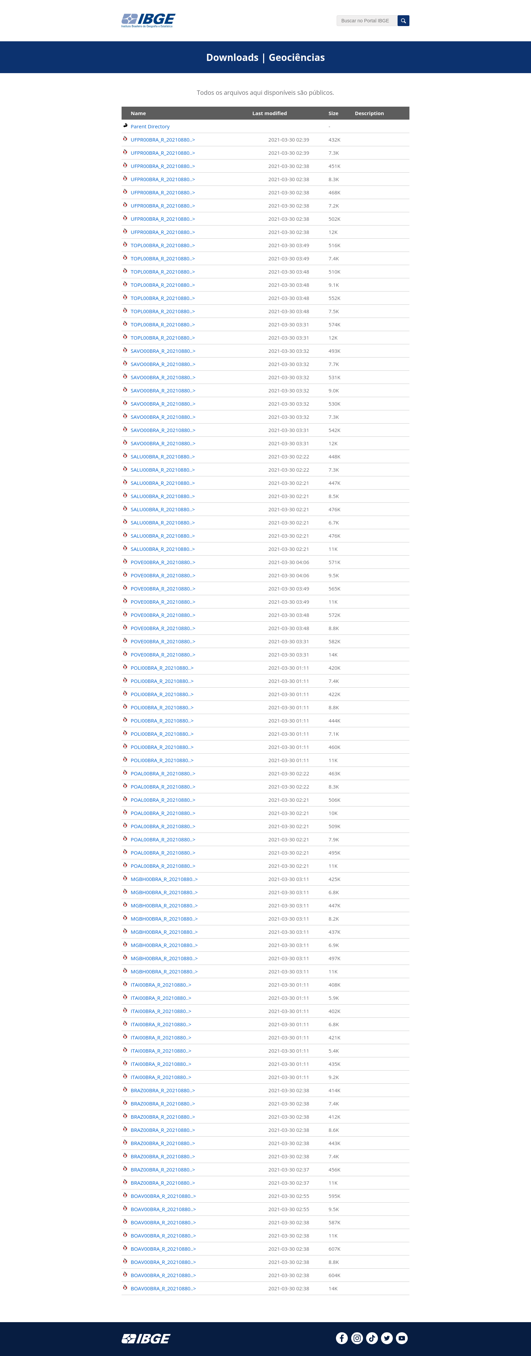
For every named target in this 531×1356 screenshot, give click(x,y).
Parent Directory (150, 126)
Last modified (269, 113)
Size (333, 113)
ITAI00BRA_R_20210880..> (161, 984)
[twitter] (387, 1342)
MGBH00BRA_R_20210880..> (164, 879)
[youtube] (402, 1342)
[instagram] (357, 1342)
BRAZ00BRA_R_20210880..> (163, 1090)
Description (369, 113)
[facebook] (342, 1342)
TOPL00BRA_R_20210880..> (163, 245)
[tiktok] (372, 1342)
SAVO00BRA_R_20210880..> (163, 350)
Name (138, 113)
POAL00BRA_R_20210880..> (163, 773)
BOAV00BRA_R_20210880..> (163, 1195)
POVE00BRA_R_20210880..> (163, 562)
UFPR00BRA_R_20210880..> (163, 139)
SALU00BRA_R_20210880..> (163, 456)
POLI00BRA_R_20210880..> (162, 667)
